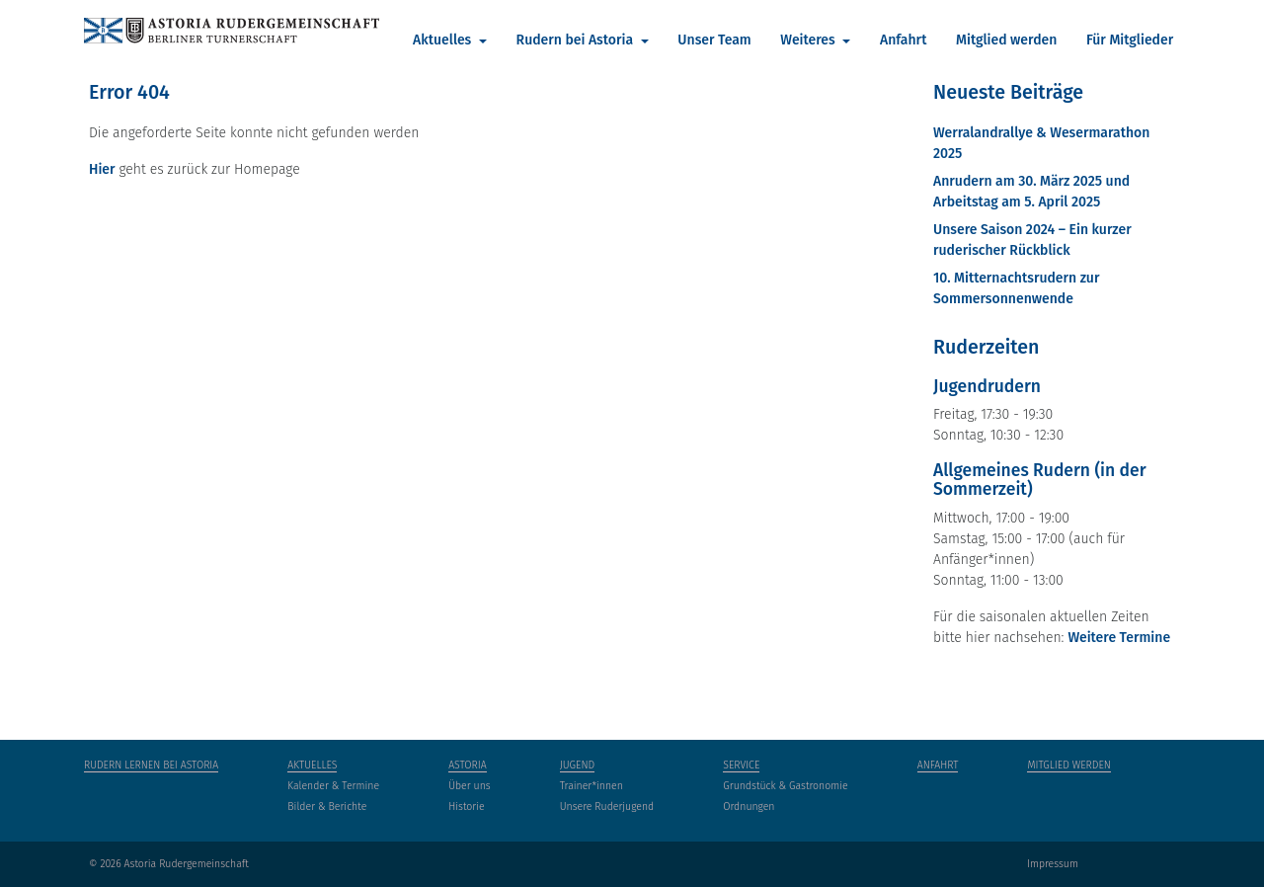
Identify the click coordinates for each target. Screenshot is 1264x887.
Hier (102, 169)
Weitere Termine (1118, 637)
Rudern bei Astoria (576, 40)
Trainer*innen (591, 785)
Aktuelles (444, 40)
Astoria (467, 765)
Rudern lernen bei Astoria (151, 765)
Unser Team (713, 40)
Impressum (1052, 863)
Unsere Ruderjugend (607, 806)
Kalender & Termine (333, 785)
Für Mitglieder (1129, 40)
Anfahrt (903, 40)
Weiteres (809, 40)
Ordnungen (748, 806)
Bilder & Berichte (326, 806)
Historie (466, 806)
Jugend (577, 765)
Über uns (469, 785)
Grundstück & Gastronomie (785, 785)
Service (741, 765)
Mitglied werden (1006, 40)
